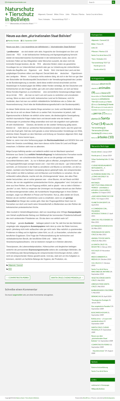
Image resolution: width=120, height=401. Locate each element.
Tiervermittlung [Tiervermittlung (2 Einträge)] (98, 128)
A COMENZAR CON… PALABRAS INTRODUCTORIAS (99, 211)
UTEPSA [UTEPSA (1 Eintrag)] (105, 134)
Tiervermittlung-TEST (60, 20)
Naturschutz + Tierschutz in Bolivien (20, 14)
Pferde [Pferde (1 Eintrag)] (109, 114)
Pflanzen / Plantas (77, 15)
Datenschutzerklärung (99, 368)
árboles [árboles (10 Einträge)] (105, 138)
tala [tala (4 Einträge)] (109, 125)
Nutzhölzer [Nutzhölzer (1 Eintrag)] (95, 110)
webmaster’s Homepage (100, 386)
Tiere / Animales (44, 20)
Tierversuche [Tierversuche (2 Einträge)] (97, 131)
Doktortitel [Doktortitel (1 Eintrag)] (95, 100)
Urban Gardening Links (99, 160)
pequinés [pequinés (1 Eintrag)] (104, 110)
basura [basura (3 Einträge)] (106, 93)
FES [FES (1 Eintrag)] (96, 105)
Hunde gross (98, 66)
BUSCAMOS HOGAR (99, 313)
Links (67, 15)
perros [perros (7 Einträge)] (99, 114)
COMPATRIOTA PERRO (17, 278)
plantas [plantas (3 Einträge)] (96, 119)
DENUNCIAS (96, 297)
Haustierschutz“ (98, 351)
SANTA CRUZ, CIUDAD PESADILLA (67, 278)
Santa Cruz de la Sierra (94, 15)
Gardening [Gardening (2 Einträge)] (103, 105)
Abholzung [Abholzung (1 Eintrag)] (95, 84)
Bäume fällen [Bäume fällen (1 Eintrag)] (96, 97)
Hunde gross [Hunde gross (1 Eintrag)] (98, 108)
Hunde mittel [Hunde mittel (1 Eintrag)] (108, 108)
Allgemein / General (45, 15)
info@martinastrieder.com (15, 2)
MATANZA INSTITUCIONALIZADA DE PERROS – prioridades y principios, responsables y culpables (101, 188)
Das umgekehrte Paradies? (101, 307)
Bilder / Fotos (59, 15)
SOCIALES (95, 251)
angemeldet (17, 295)
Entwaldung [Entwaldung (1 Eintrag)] (102, 102)
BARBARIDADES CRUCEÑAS (102, 291)
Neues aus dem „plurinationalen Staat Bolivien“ (99, 339)
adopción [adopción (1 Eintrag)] (94, 89)
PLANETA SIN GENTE (99, 203)
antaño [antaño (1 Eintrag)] (98, 94)
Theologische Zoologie (99, 301)
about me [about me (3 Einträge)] (105, 84)
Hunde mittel (98, 70)
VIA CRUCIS (96, 264)
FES (10, 270)
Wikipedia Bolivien (98, 390)
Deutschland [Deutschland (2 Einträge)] (107, 97)
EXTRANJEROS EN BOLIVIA (102, 227)
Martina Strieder (13, 41)
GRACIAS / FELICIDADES (100, 220)
